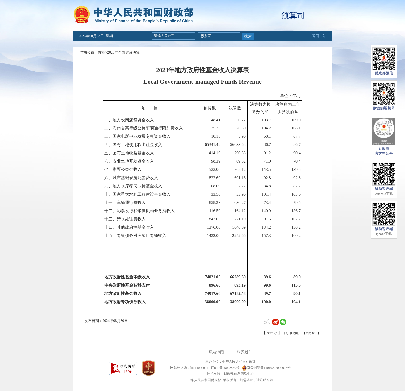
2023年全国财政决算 (123, 53)
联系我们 (244, 352)
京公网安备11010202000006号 (266, 368)
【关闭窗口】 (311, 333)
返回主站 (319, 36)
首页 (101, 53)
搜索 (248, 36)
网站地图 (216, 352)
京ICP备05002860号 (224, 368)
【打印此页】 (292, 333)
